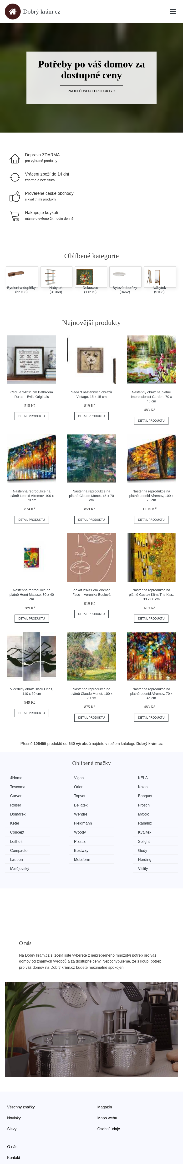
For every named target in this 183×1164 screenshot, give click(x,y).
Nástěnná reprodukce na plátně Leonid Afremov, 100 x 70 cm (32, 495)
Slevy (11, 1100)
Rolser (60, 796)
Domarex (18, 805)
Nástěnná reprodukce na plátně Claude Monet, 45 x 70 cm (91, 495)
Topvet (150, 787)
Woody (150, 813)
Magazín (104, 1079)
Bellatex (106, 796)
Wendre (62, 805)
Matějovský (109, 840)
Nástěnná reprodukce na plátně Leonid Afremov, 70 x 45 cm (151, 693)
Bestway (62, 832)
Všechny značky (21, 1079)
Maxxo (105, 805)
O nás (12, 1118)
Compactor (20, 832)
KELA (105, 778)
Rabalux (62, 813)
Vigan (60, 778)
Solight (150, 823)
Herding (62, 840)
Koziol (60, 787)
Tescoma (152, 778)
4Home (17, 778)
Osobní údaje (108, 1100)
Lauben (150, 832)
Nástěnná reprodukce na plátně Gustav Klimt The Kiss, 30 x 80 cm (151, 594)
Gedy (104, 832)
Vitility (149, 840)
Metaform (19, 840)
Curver (105, 787)
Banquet (18, 796)
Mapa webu (107, 1090)
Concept (107, 813)
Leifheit (61, 823)
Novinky (14, 1090)
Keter (148, 805)
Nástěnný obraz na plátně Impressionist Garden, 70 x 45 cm (151, 396)
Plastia (105, 823)
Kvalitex (17, 823)
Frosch (150, 796)
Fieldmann (20, 813)
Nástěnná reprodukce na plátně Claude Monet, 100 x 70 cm (91, 693)
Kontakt (13, 1129)
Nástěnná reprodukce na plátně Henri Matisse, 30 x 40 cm (32, 594)
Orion (15, 787)
